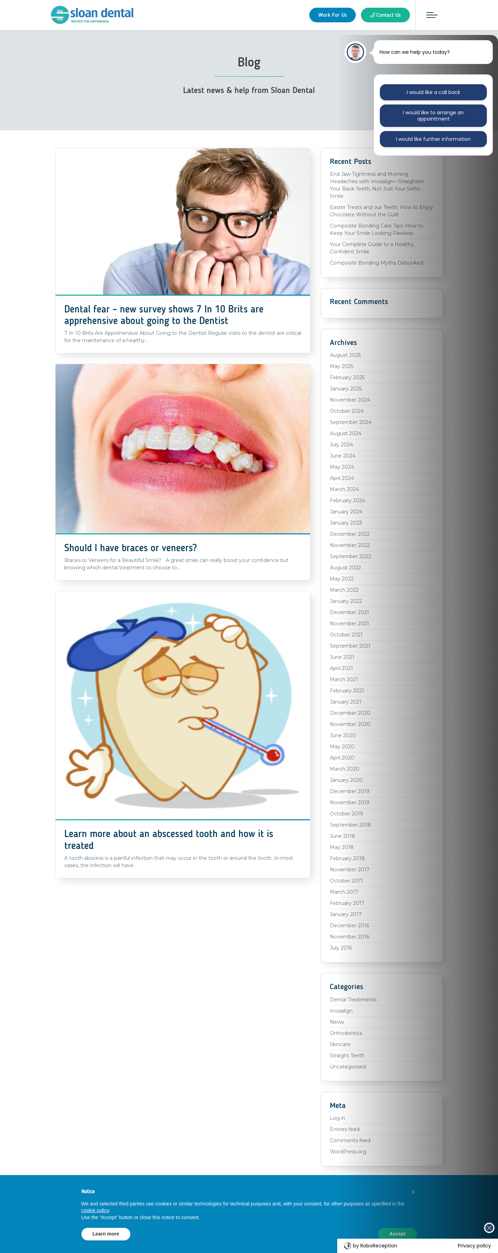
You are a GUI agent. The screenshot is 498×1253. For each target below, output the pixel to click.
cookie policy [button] (95, 1210)
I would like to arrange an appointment (433, 115)
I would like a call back (433, 92)
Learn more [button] (106, 1234)
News (337, 1022)
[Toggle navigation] (432, 15)
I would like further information (433, 139)
